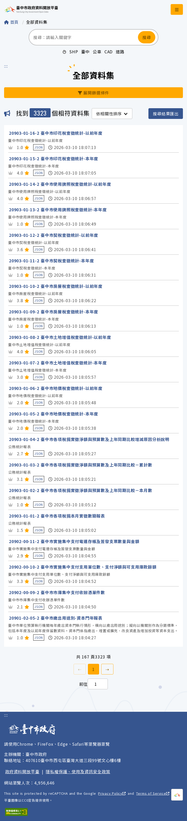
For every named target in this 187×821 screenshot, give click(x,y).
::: (6, 66)
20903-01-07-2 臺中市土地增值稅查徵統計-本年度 (58, 363)
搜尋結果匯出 (166, 114)
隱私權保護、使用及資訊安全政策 (78, 771)
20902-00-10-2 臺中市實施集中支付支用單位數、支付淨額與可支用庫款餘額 (83, 567)
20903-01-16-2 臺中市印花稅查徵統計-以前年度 (55, 133)
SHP (73, 51)
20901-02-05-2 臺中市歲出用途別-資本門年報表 (55, 618)
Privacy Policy (112, 793)
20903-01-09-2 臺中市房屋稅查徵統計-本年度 (53, 312)
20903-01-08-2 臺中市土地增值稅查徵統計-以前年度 (60, 337)
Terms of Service (152, 793)
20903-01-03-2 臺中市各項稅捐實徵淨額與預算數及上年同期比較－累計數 (80, 465)
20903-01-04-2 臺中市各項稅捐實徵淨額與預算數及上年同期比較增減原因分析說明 (89, 439)
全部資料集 (37, 22)
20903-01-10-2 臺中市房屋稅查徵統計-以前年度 (55, 286)
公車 (97, 51)
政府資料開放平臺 (22, 771)
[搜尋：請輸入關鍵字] (83, 37)
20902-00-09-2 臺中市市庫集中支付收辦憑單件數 (57, 592)
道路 (120, 51)
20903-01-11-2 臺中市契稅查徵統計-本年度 (51, 261)
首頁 (12, 22)
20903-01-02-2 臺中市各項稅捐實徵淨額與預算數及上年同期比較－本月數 (80, 490)
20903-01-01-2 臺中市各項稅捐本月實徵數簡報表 (57, 516)
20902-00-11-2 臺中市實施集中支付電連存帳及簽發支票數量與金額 (74, 541)
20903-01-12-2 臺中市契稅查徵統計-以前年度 (53, 235)
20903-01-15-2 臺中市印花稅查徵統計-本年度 (53, 158)
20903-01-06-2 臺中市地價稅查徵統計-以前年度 (55, 388)
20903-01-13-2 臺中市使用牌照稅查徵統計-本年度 (58, 209)
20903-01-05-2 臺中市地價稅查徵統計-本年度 (53, 414)
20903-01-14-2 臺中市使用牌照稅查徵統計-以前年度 (60, 184)
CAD (108, 51)
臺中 (85, 51)
